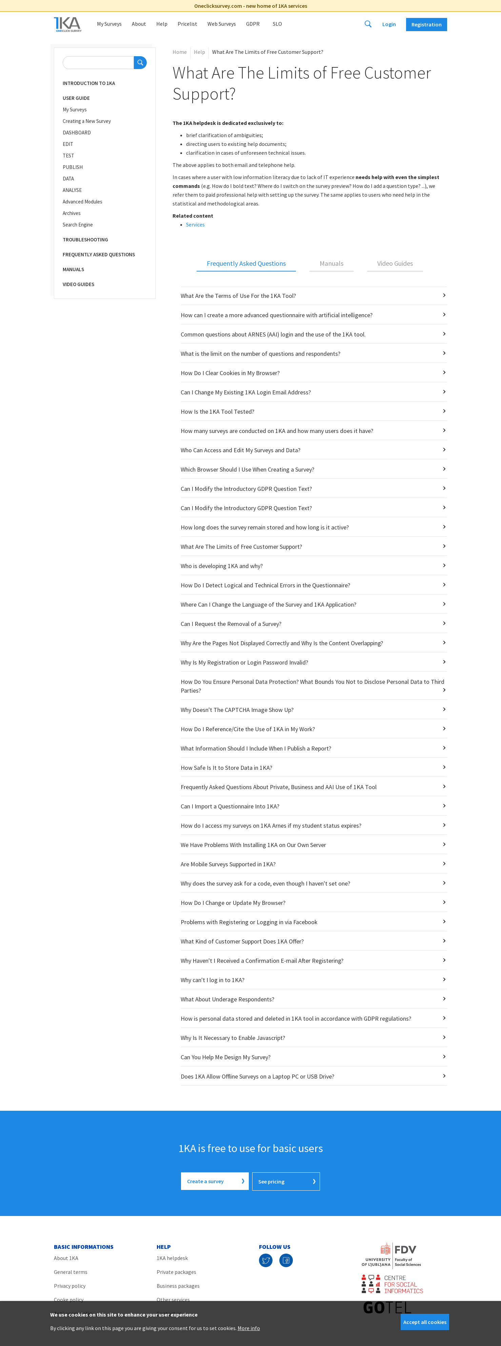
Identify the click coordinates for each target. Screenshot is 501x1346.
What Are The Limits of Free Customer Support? (241, 546)
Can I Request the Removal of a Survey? (231, 624)
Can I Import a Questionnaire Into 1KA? (230, 806)
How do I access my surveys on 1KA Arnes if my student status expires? (271, 825)
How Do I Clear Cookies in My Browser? (230, 373)
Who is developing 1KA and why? (222, 566)
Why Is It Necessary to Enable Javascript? (233, 1038)
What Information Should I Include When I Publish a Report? (256, 748)
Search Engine (78, 224)
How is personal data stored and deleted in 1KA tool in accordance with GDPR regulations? (296, 1018)
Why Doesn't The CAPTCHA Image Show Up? (237, 710)
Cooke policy (68, 1299)
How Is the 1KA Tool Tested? (217, 411)
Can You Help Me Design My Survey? (225, 1057)
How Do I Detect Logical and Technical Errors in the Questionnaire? (265, 585)
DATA (68, 178)
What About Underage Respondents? (227, 999)
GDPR (253, 23)
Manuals (73, 269)
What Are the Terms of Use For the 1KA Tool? (238, 296)
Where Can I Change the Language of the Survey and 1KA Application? (268, 604)
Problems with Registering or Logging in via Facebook (249, 922)
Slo (277, 23)
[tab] (246, 264)
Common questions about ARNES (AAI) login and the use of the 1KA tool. (273, 334)
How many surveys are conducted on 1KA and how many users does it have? (277, 431)
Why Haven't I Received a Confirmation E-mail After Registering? (262, 960)
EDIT (68, 144)
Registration (427, 24)
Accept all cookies (424, 1322)
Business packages (178, 1285)
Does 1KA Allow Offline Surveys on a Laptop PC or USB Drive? (257, 1076)
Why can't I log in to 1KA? (212, 980)
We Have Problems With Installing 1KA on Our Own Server (253, 845)
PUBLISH (73, 167)
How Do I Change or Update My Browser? (233, 903)
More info (249, 1328)
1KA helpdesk (172, 1257)
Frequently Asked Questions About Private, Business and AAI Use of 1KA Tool (279, 787)
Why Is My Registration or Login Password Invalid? (244, 662)
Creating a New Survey (87, 121)
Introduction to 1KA (89, 83)
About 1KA (66, 1257)
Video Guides (78, 284)
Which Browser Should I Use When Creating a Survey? (247, 469)
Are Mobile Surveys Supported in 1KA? (228, 864)
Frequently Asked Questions (99, 254)
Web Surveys (221, 23)
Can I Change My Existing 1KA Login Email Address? (246, 392)
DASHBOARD (77, 132)
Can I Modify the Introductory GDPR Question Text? (246, 489)
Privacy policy (69, 1285)
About (139, 23)
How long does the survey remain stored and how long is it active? (265, 527)
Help (161, 23)
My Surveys (109, 23)
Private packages (176, 1271)
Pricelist (187, 23)
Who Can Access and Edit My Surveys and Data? (240, 450)
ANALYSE (72, 190)
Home (180, 51)
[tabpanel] (310, 686)
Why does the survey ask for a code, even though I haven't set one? (265, 883)
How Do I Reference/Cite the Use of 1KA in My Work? (248, 729)
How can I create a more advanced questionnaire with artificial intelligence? (277, 315)
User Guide (76, 98)
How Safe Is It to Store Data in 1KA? (226, 768)
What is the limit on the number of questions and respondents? (260, 353)
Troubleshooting (85, 239)
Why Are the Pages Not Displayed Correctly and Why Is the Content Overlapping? (282, 643)
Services (195, 224)
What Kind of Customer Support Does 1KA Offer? (242, 941)
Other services (173, 1299)
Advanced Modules (82, 201)
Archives (72, 213)
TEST (68, 155)
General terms (70, 1271)
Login (389, 24)
